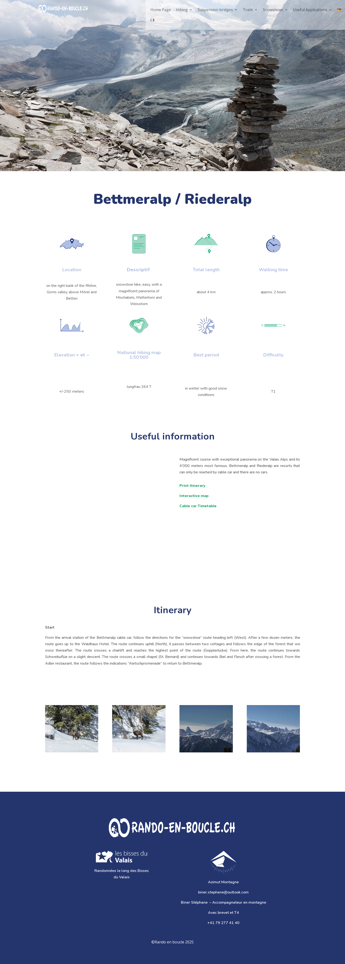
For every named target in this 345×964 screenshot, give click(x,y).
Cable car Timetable (198, 506)
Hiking (182, 9)
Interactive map (194, 495)
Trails (248, 9)
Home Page (160, 9)
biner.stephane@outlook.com (223, 892)
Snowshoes (273, 9)
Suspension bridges (215, 9)
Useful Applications (310, 9)
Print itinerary (192, 485)
